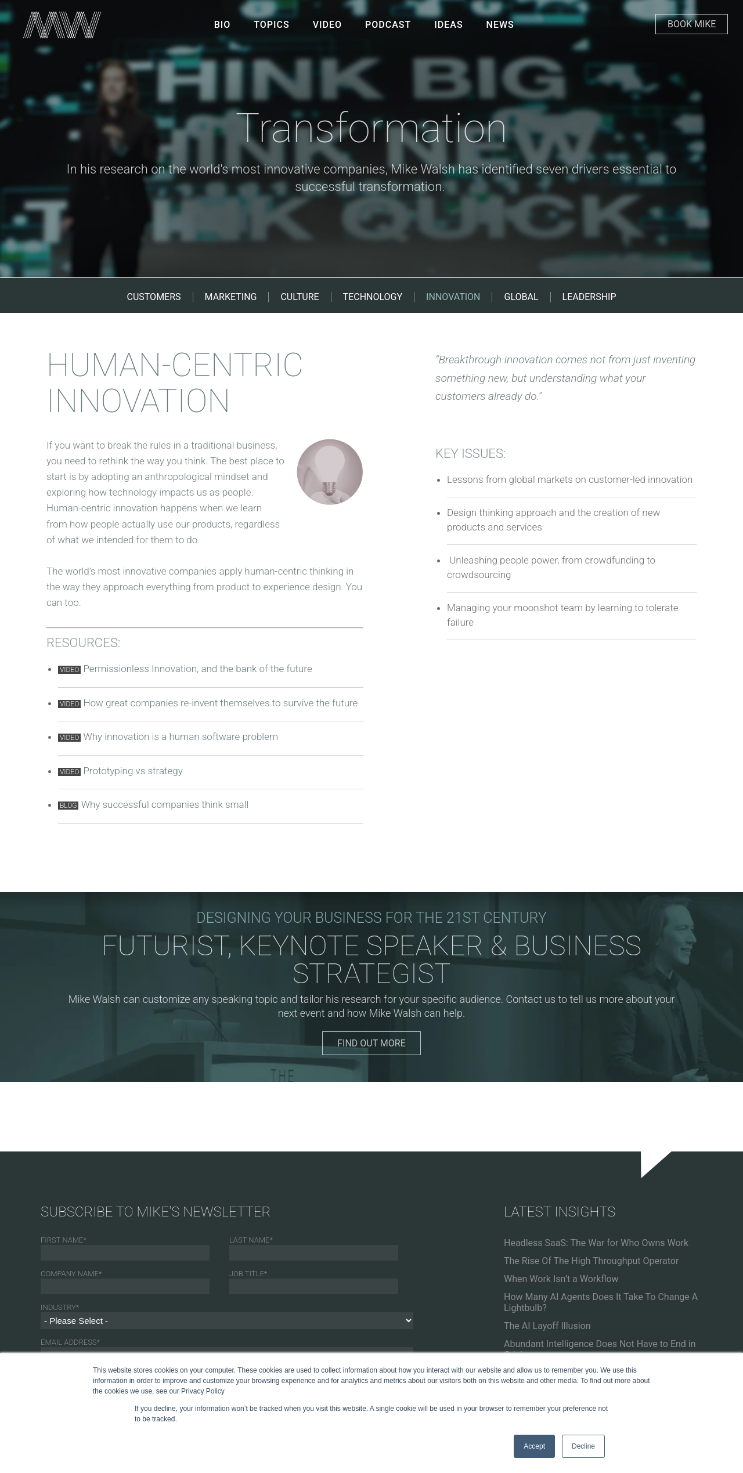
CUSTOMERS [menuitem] (154, 297)
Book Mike (692, 24)
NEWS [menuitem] (500, 24)
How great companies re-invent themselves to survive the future (220, 703)
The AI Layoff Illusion (547, 1325)
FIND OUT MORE (371, 1043)
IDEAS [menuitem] (448, 24)
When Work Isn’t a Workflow (561, 1278)
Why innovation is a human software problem (180, 736)
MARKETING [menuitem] (231, 297)
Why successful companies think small (165, 804)
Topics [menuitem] (271, 24)
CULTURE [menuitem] (299, 297)
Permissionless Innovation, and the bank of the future (197, 668)
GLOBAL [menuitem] (521, 297)
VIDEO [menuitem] (327, 24)
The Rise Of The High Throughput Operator (591, 1260)
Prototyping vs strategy (132, 771)
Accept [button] (534, 1446)
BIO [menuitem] (222, 24)
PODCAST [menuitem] (388, 24)
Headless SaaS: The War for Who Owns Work (596, 1242)
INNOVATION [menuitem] (453, 297)
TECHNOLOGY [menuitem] (373, 297)
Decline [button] (583, 1446)
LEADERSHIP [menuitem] (589, 297)
